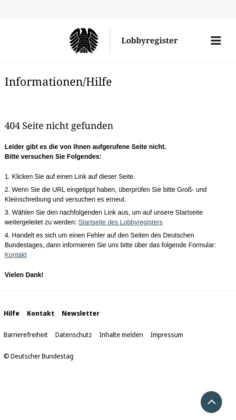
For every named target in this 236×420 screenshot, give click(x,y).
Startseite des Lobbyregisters (121, 222)
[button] (216, 40)
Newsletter (80, 313)
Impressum (167, 334)
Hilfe (12, 313)
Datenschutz (73, 334)
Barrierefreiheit (26, 334)
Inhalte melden (121, 334)
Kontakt (15, 254)
